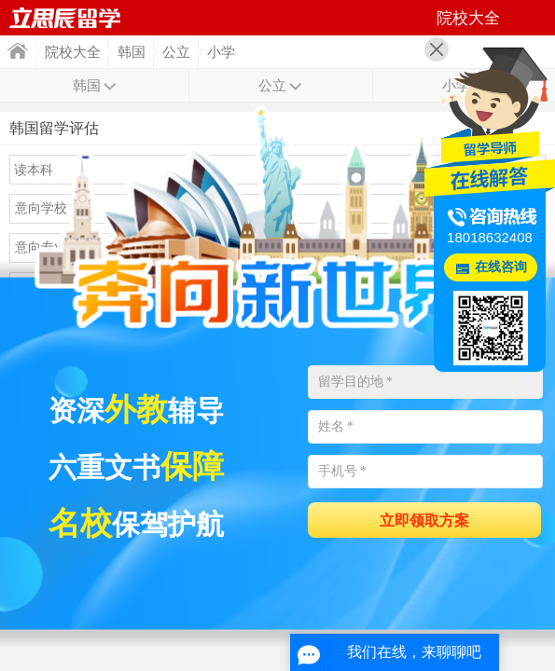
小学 (221, 52)
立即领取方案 (424, 520)
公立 (176, 52)
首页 (17, 51)
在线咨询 (501, 267)
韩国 (132, 52)
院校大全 (73, 52)
